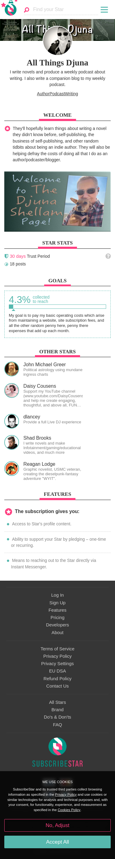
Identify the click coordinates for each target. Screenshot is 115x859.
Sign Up (57, 602)
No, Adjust (57, 825)
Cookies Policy (69, 810)
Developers (57, 624)
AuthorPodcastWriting (57, 93)
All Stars (57, 702)
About (57, 632)
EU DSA (57, 671)
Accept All (57, 842)
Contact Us (57, 686)
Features (57, 610)
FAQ (57, 724)
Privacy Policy (57, 656)
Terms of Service (57, 648)
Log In (57, 595)
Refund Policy (58, 678)
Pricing (57, 617)
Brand (58, 709)
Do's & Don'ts (57, 717)
